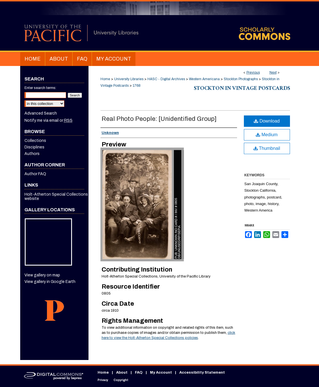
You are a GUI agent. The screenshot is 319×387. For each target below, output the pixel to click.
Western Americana (204, 79)
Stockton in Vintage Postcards (242, 89)
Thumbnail (267, 148)
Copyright (121, 380)
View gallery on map (42, 275)
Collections (35, 140)
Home (105, 79)
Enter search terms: (40, 88)
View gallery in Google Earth (49, 282)
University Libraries (128, 79)
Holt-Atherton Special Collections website (56, 196)
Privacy (103, 380)
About (121, 372)
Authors (32, 154)
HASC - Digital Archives (166, 79)
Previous (253, 72)
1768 (137, 86)
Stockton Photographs (241, 79)
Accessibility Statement (202, 372)
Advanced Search (40, 113)
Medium (266, 134)
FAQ (139, 372)
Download (267, 121)
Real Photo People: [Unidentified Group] (159, 118)
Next (273, 72)
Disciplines (34, 147)
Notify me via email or (48, 120)
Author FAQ (35, 174)
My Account (161, 372)
